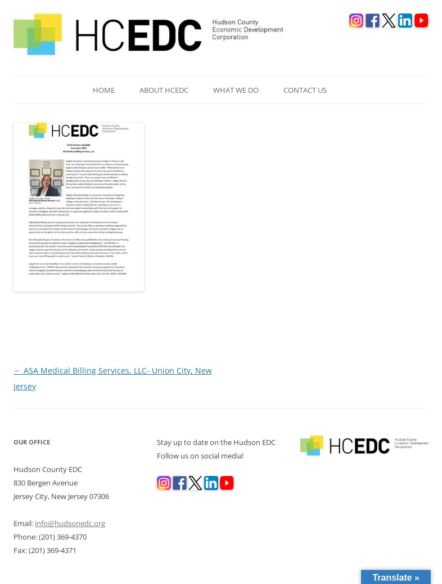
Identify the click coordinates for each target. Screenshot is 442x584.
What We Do (236, 90)
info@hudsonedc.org (70, 523)
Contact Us (305, 90)
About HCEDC (163, 90)
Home (104, 90)
